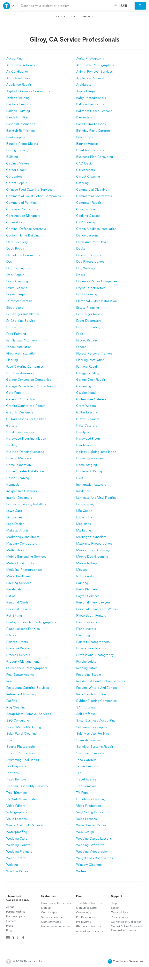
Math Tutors (15, 550)
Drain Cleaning (17, 281)
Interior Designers (19, 497)
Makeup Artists (17, 530)
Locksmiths (84, 517)
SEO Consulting (17, 720)
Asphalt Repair (87, 91)
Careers (11, 921)
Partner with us (15, 911)
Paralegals (13, 589)
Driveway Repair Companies (96, 281)
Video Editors (15, 806)
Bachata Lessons (18, 104)
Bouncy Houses (87, 144)
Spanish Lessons (88, 740)
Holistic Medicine (18, 458)
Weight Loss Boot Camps (94, 858)
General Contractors (21, 399)
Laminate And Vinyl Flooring (96, 497)
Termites (12, 773)
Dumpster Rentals (19, 301)
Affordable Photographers (95, 65)
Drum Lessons (16, 288)
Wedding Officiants (90, 845)
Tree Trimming (16, 793)
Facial (80, 334)
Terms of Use (119, 912)
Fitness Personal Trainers (94, 353)
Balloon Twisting (18, 111)
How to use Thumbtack (56, 903)
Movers (81, 569)
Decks (81, 248)
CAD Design (85, 163)
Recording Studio (88, 674)
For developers (15, 916)
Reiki (9, 681)
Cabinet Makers (18, 163)
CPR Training (85, 222)
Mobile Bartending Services (26, 556)
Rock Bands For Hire (91, 694)
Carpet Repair (16, 183)
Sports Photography (20, 746)
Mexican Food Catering (93, 550)
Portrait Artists (17, 642)
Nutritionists (85, 576)
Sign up (46, 907)
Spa (9, 740)
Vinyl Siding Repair (89, 812)
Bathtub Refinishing (20, 130)
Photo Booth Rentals (91, 615)
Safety (115, 907)
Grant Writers (86, 406)
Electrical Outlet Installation (96, 301)
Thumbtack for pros (89, 903)
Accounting (14, 58)
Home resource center (55, 926)
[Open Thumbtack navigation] (9, 6)
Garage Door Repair (90, 379)
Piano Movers (86, 629)
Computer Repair (88, 202)
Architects (83, 84)
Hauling (11, 445)
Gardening (83, 386)
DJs (9, 261)
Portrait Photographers (93, 642)
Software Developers (91, 727)
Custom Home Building (23, 235)
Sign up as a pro (86, 907)
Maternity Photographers (94, 543)
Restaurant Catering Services (27, 688)
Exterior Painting (88, 327)
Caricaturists (85, 170)
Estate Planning (87, 307)
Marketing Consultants (22, 537)
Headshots (84, 445)
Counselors (14, 222)
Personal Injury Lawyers (93, 602)
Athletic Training (18, 98)
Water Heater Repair (91, 825)
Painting (82, 583)
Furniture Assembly (20, 373)
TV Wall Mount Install (21, 799)
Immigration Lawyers (91, 484)
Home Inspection (18, 465)
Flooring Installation (90, 360)
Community (83, 912)
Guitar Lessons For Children (26, 419)
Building (12, 157)
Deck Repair (15, 248)
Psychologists (86, 661)
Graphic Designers (19, 412)
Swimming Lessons (90, 753)
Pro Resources (85, 917)
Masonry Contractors (21, 543)
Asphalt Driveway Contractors (28, 91)
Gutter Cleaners (87, 419)
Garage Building (87, 373)
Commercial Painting (21, 202)
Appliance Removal (90, 78)
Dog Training (15, 268)
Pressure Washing (19, 648)
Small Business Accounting (95, 720)
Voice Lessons (86, 819)
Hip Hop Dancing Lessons (25, 452)
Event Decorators (88, 321)
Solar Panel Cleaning (21, 733)
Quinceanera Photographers (26, 668)
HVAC (80, 478)
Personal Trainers (18, 609)
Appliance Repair (18, 84)
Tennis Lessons (87, 766)
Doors (80, 275)
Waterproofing (16, 832)
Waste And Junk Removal (24, 825)
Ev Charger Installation (22, 314)
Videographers (16, 812)
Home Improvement (90, 458)
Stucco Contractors (20, 753)
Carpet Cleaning (88, 176)
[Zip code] (123, 6)
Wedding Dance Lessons (94, 838)
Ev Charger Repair (89, 314)
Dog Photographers (90, 261)
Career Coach (16, 170)
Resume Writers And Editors (96, 688)
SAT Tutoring (85, 707)
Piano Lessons (86, 622)
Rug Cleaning (16, 707)
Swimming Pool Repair (22, 760)
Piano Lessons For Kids (23, 629)
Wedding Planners (19, 851)
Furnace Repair (87, 366)
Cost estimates (51, 921)
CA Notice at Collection (126, 921)
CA (77, 16)
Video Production (88, 806)
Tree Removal (86, 786)
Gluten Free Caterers (91, 399)
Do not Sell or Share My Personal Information (126, 928)
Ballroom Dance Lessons (94, 111)
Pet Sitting (14, 615)
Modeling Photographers (24, 569)
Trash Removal (16, 779)
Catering (82, 183)
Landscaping (85, 504)
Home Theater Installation (25, 471)
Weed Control (16, 858)
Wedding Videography (92, 851)
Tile (78, 773)
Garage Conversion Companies (28, 379)
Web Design (85, 832)
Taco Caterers (86, 760)
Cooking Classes (88, 216)
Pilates (11, 635)
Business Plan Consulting (94, 157)
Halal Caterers (86, 425)
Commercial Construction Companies (33, 196)
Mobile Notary (86, 563)
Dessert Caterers (88, 255)
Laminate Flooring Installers (26, 504)
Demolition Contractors (23, 255)
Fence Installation (19, 347)
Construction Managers (23, 216)
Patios (10, 596)
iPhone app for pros (89, 926)
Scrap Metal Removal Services (28, 714)
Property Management (22, 661)
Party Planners (87, 589)
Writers (81, 871)
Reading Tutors (87, 668)
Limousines (14, 517)
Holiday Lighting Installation (96, 452)
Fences (81, 347)
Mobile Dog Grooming (92, 556)
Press (9, 925)
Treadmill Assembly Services (27, 786)
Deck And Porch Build (92, 242)
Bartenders (84, 117)
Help (114, 903)
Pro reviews (83, 921)
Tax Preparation (17, 766)
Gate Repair (15, 393)
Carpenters (14, 176)
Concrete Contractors (22, 209)
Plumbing (83, 635)
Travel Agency (86, 779)
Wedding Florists (18, 845)
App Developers (18, 78)
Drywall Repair (17, 294)
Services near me (52, 917)
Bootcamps (84, 137)
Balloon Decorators (90, 104)
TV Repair (83, 793)
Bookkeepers (15, 137)
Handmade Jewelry (20, 432)
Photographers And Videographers (31, 622)
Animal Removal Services (94, 71)
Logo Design (15, 524)
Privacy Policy (119, 917)
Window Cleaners (89, 865)
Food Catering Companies (25, 366)
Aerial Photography (90, 58)
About (10, 907)
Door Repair (15, 275)
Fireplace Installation (21, 353)
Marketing (83, 530)
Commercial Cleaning (91, 189)
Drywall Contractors (91, 288)
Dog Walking (85, 268)
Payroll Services (88, 596)
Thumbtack (64, 16)
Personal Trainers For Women (97, 609)
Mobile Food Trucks (20, 563)
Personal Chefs (17, 602)
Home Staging (86, 465)
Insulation (83, 491)
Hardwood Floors (88, 438)
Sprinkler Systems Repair (94, 746)
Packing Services (18, 583)
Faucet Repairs (87, 340)
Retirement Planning (21, 694)
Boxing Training (17, 150)
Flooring (12, 360)
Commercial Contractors (94, 196)
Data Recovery (17, 242)
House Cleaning (17, 478)
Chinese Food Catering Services (29, 189)
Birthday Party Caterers (93, 130)
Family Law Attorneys (21, 340)
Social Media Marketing (23, 727)
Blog (9, 930)
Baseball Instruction (20, 124)
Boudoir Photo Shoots (22, 144)
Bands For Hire (17, 117)
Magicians (83, 524)
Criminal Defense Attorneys (26, 229)
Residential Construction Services (100, 681)
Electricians (14, 307)
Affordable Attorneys (21, 65)
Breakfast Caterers (90, 150)
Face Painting (16, 334)
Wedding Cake (16, 838)
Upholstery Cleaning (91, 799)
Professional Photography (95, 655)
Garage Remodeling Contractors (29, 386)
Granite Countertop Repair (25, 406)
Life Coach (84, 511)
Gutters (11, 425)
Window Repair (17, 871)
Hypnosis (12, 484)
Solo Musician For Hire (92, 733)
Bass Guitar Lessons (91, 124)
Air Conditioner (17, 71)
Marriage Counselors (91, 537)
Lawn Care (14, 511)
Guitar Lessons (87, 412)
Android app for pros (89, 931)
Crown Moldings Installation (96, 229)
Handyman (84, 432)
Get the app (49, 912)
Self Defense (86, 714)
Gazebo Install (86, 393)
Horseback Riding (89, 471)
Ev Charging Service (20, 321)
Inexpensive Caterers (21, 491)
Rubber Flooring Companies (96, 701)
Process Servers (18, 655)
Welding (12, 865)
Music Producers (18, 576)
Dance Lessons (87, 235)
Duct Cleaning (86, 294)
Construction (85, 209)
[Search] (140, 6)
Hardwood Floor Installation (26, 438)
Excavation (14, 327)
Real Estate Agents (20, 674)
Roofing (11, 701)
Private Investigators (91, 648)
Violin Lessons (16, 819)
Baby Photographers (91, 98)
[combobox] (65, 6)
